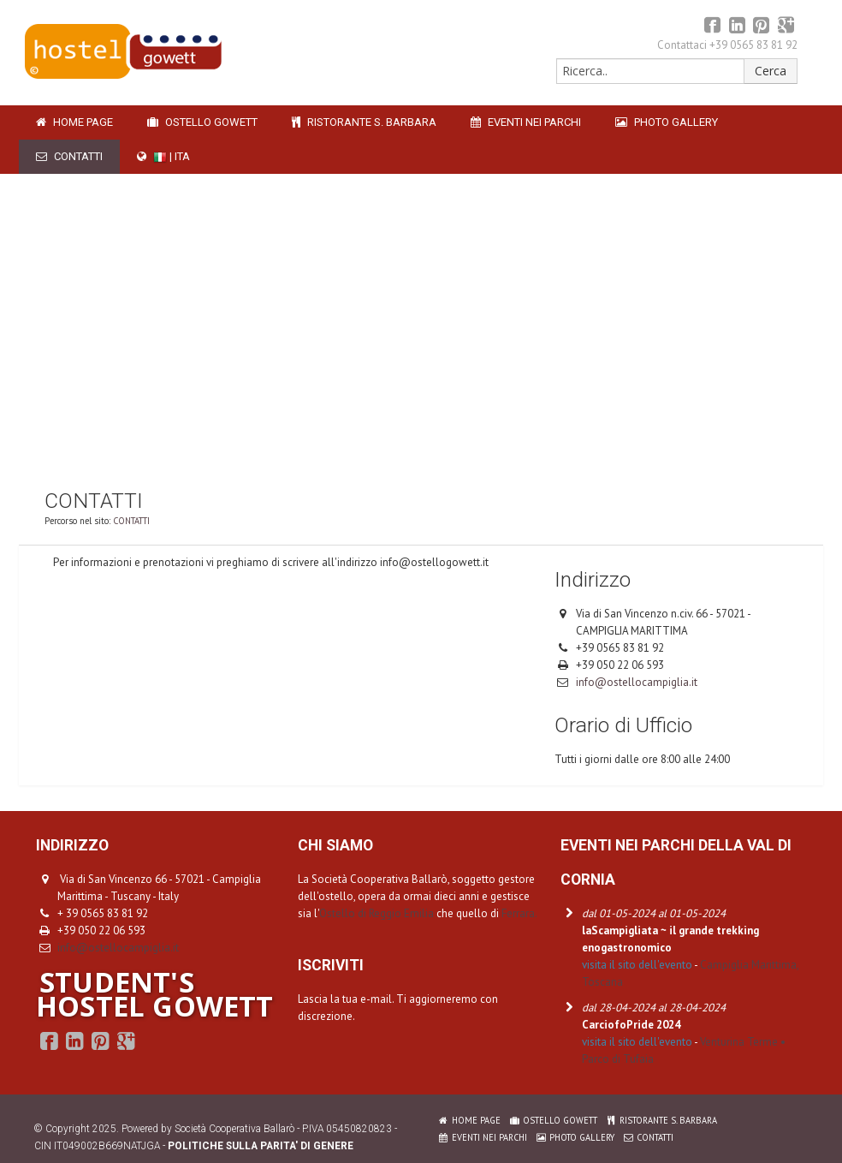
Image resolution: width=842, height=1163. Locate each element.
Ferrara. (519, 913)
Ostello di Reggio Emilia (376, 913)
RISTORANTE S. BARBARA (364, 122)
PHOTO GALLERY (666, 122)
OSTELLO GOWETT (202, 122)
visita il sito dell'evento (637, 964)
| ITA (163, 157)
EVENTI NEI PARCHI (526, 122)
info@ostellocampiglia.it (636, 682)
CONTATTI (69, 156)
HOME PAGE (74, 122)
